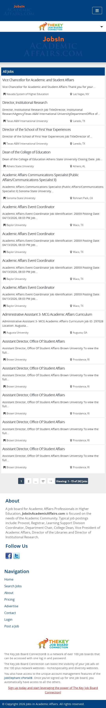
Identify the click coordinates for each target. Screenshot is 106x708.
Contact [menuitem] (10, 613)
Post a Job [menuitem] (11, 626)
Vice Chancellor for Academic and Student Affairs (38, 79)
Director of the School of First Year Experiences (36, 129)
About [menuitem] (8, 593)
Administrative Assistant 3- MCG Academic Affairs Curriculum (47, 314)
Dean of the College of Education (26, 152)
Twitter (16, 556)
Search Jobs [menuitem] (13, 586)
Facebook (9, 556)
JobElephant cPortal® (18, 678)
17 (43, 481)
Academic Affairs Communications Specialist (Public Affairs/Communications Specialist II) (40, 177)
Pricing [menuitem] (9, 599)
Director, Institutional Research (24, 102)
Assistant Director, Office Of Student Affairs (33, 341)
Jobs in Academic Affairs (42, 704)
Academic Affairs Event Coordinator (28, 206)
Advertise (11, 606)
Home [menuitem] (8, 579)
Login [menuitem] (8, 619)
